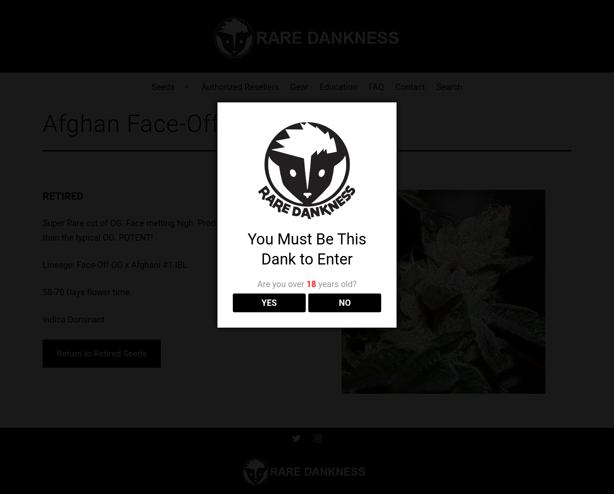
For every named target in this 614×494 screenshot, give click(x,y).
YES (269, 303)
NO (345, 303)
